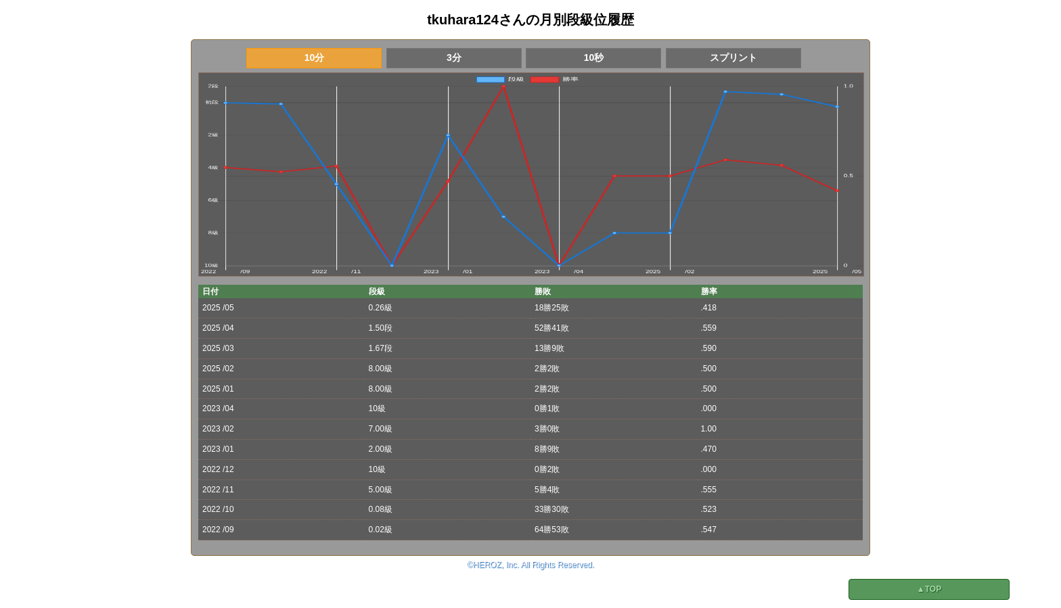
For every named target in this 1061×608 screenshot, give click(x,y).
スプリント (733, 57)
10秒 (594, 57)
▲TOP (929, 589)
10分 (314, 57)
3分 (454, 57)
